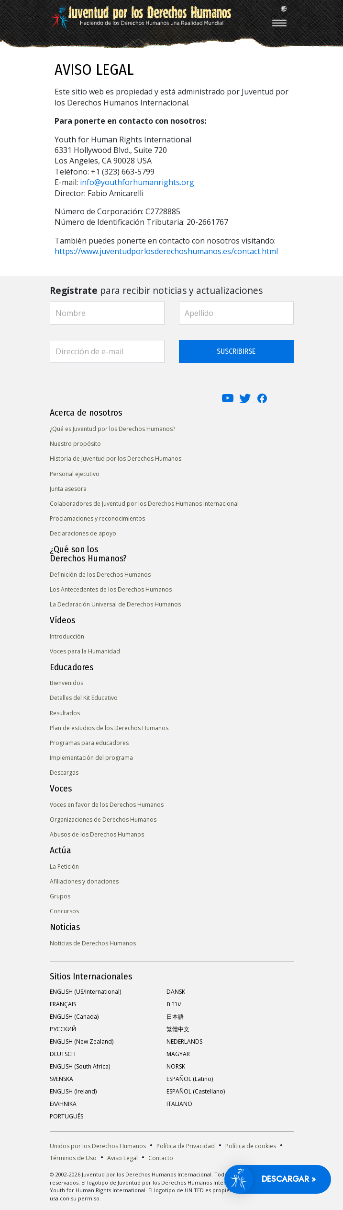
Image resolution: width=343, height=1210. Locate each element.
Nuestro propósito (75, 444)
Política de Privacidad (185, 1146)
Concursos (64, 911)
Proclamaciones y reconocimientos (97, 518)
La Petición (64, 866)
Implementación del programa (91, 758)
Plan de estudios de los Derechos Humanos (109, 728)
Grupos (60, 896)
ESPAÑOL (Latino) (189, 1079)
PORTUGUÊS (66, 1116)
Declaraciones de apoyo (83, 533)
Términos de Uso (73, 1158)
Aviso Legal (122, 1158)
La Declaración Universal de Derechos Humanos (115, 604)
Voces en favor (107, 805)
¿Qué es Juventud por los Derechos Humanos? (112, 429)
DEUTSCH (63, 1054)
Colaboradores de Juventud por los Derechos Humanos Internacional (144, 504)
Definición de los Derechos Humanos (100, 574)
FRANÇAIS (63, 1004)
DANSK (175, 992)
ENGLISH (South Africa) (80, 1066)
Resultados (65, 713)
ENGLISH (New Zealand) (81, 1041)
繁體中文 (177, 1029)
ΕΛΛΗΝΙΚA (63, 1104)
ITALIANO (179, 1104)
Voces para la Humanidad (85, 651)
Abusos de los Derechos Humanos (97, 834)
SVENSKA (61, 1079)
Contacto (160, 1158)
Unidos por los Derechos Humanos (98, 1146)
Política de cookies (250, 1146)
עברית (173, 1004)
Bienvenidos (66, 683)
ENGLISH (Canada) (74, 1016)
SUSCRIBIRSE (236, 351)
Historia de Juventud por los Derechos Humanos (115, 458)
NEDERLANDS (184, 1041)
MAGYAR (178, 1054)
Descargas (64, 772)
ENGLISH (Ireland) (73, 1091)
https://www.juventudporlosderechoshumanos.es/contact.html (166, 251)
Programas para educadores (89, 743)
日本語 (175, 1016)
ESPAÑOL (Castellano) (195, 1091)
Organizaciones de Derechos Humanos (103, 819)
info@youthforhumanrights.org (137, 182)
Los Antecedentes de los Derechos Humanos (111, 589)
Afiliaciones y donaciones (84, 881)
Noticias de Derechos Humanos (93, 943)
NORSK (175, 1066)
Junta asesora (68, 489)
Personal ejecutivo (75, 474)
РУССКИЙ (63, 1029)
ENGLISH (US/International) (85, 992)
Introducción (67, 636)
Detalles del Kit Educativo (84, 698)
